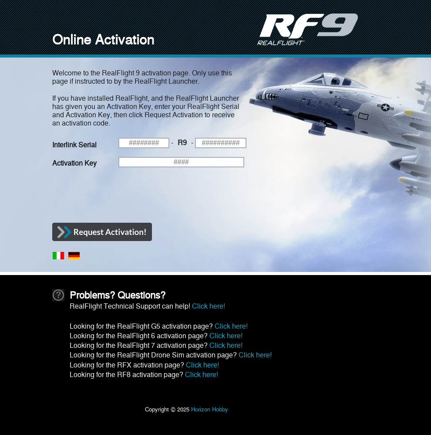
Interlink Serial (74, 144)
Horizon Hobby (209, 408)
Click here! (208, 305)
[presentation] (118, 197)
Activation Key (74, 162)
